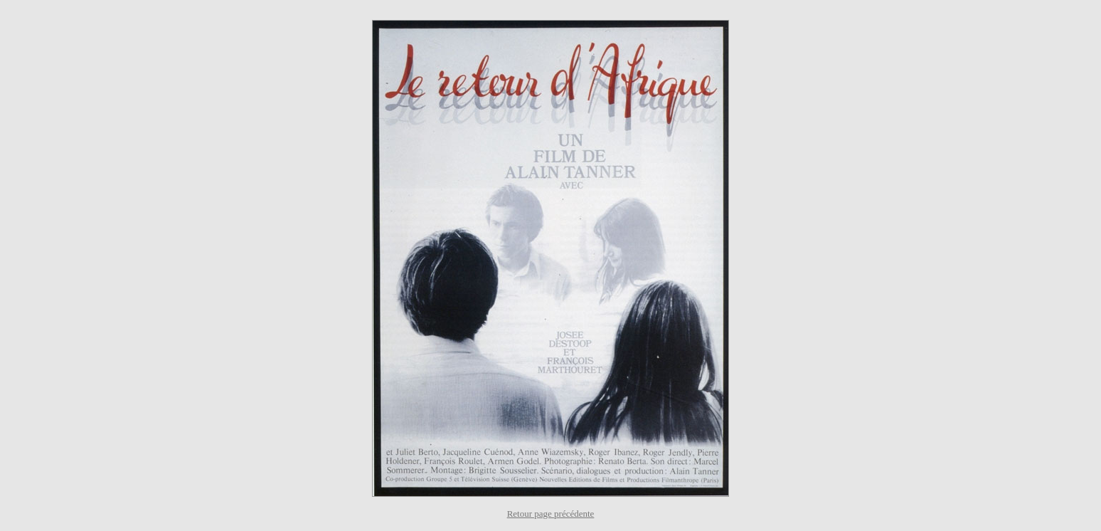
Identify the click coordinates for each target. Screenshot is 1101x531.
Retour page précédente (551, 513)
